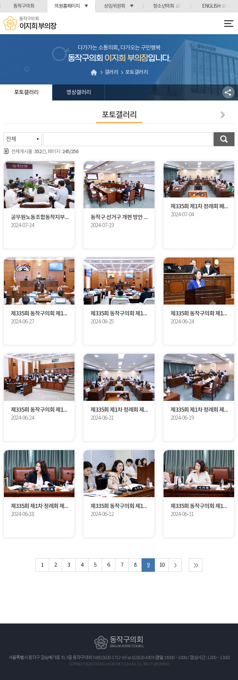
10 (161, 565)
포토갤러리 (26, 92)
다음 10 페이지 (175, 565)
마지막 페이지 (195, 565)
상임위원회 (114, 6)
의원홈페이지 (67, 6)
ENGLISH (211, 6)
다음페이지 (221, 114)
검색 (224, 139)
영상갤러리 (78, 92)
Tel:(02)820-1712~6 (108, 657)
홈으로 (94, 72)
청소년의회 (163, 6)
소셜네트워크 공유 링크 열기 (228, 92)
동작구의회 (23, 6)
